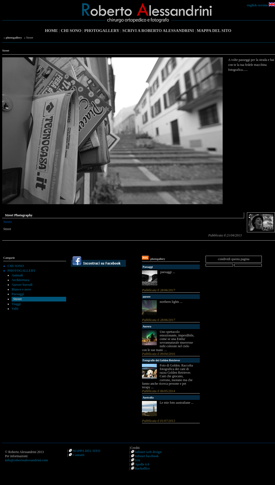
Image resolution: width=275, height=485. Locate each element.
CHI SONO (71, 30)
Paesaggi (18, 294)
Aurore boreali (22, 285)
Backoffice (142, 468)
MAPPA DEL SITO (214, 30)
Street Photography (19, 215)
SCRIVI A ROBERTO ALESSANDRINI (158, 30)
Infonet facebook (147, 456)
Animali (17, 275)
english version (257, 5)
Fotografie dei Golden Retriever (161, 360)
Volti (15, 309)
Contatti (79, 455)
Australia (147, 397)
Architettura (20, 280)
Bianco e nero (21, 289)
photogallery (14, 37)
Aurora (146, 326)
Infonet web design (148, 452)
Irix (137, 460)
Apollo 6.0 (142, 464)
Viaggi (16, 304)
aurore (146, 296)
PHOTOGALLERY (102, 30)
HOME (51, 30)
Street (17, 299)
